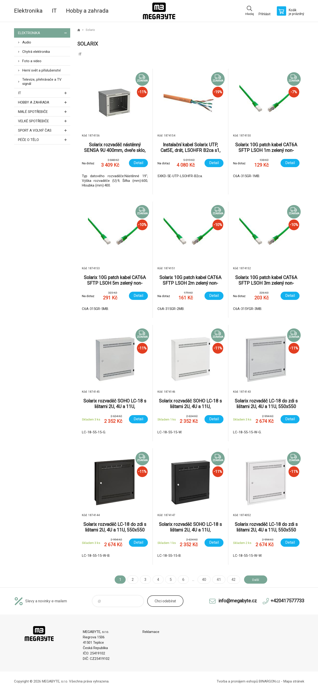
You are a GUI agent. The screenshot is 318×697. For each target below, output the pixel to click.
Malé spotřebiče (44, 111)
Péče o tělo (44, 139)
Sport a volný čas (44, 130)
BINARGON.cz (269, 681)
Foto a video (31, 61)
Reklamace (151, 632)
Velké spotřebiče (44, 121)
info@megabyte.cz (237, 601)
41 (216, 579)
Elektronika (28, 10)
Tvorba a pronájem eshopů (237, 681)
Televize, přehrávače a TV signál (42, 81)
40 (202, 579)
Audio (26, 42)
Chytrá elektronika (36, 52)
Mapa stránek (293, 681)
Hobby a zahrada (87, 10)
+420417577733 (287, 601)
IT (54, 10)
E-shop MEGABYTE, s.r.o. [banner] (159, 11)
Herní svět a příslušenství (41, 70)
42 (231, 579)
